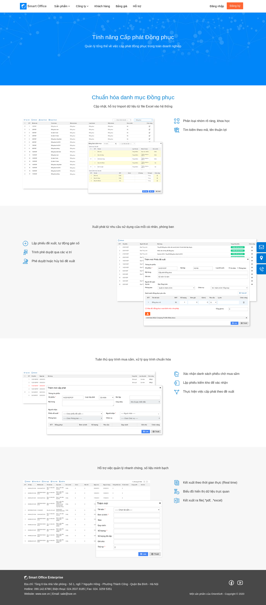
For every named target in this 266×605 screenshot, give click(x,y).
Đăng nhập (217, 6)
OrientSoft (217, 593)
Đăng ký (235, 5)
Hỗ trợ (137, 6)
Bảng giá (121, 6)
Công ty (82, 6)
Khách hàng (102, 6)
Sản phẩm (62, 6)
